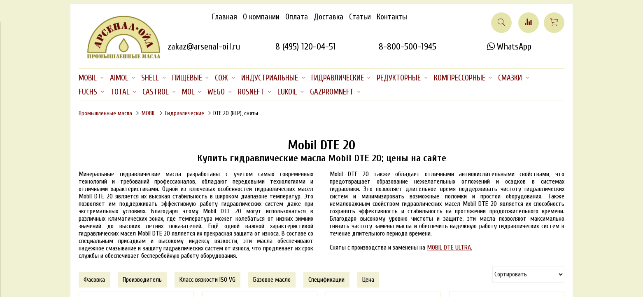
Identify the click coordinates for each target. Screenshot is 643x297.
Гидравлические (184, 113)
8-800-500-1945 (407, 46)
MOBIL (149, 113)
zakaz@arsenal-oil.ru (204, 46)
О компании (261, 16)
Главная (224, 16)
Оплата (296, 16)
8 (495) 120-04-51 (305, 46)
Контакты (392, 16)
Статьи (360, 16)
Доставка (328, 16)
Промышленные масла (105, 113)
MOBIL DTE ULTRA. (449, 247)
